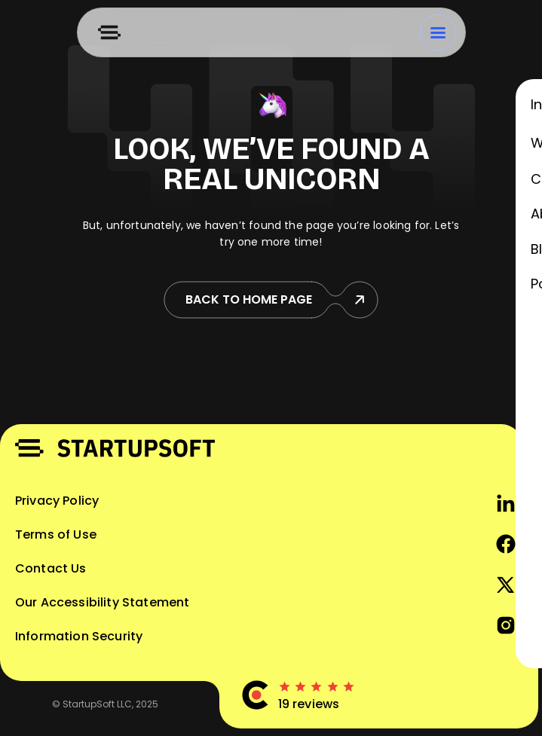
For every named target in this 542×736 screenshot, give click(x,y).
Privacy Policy (57, 500)
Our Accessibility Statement (102, 602)
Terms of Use (55, 534)
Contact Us (51, 568)
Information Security (78, 636)
